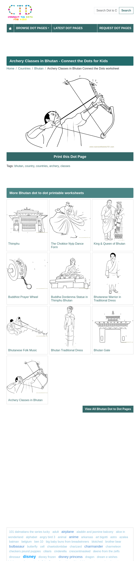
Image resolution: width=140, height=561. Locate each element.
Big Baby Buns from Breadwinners (67, 541)
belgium (27, 541)
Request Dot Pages (115, 28)
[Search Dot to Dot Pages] (106, 10)
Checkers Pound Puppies (25, 551)
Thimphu (14, 243)
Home (10, 68)
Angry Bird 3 (47, 537)
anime (74, 537)
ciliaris (47, 551)
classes (65, 166)
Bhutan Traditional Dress (67, 350)
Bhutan (39, 68)
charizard (76, 546)
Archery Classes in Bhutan (25, 400)
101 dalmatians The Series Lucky (29, 531)
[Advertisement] (70, 43)
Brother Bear (113, 541)
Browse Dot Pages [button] (31, 28)
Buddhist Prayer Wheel (23, 297)
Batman (14, 541)
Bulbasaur (16, 546)
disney (29, 556)
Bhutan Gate (102, 350)
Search (126, 10)
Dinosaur (14, 556)
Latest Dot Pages (68, 28)
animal (62, 537)
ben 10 (38, 541)
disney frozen (47, 556)
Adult (56, 531)
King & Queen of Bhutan (109, 243)
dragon (90, 556)
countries (42, 166)
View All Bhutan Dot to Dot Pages (108, 409)
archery (54, 166)
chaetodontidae (57, 546)
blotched (97, 541)
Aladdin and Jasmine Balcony (95, 531)
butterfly (32, 546)
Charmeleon (113, 546)
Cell (42, 546)
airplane (67, 532)
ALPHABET (31, 537)
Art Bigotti (102, 537)
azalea (123, 537)
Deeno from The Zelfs (106, 551)
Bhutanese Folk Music (22, 350)
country (29, 166)
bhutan (18, 166)
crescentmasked (80, 551)
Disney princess (71, 557)
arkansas (87, 537)
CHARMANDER (93, 546)
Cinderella (60, 551)
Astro (113, 537)
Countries (24, 68)
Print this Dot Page (70, 157)
